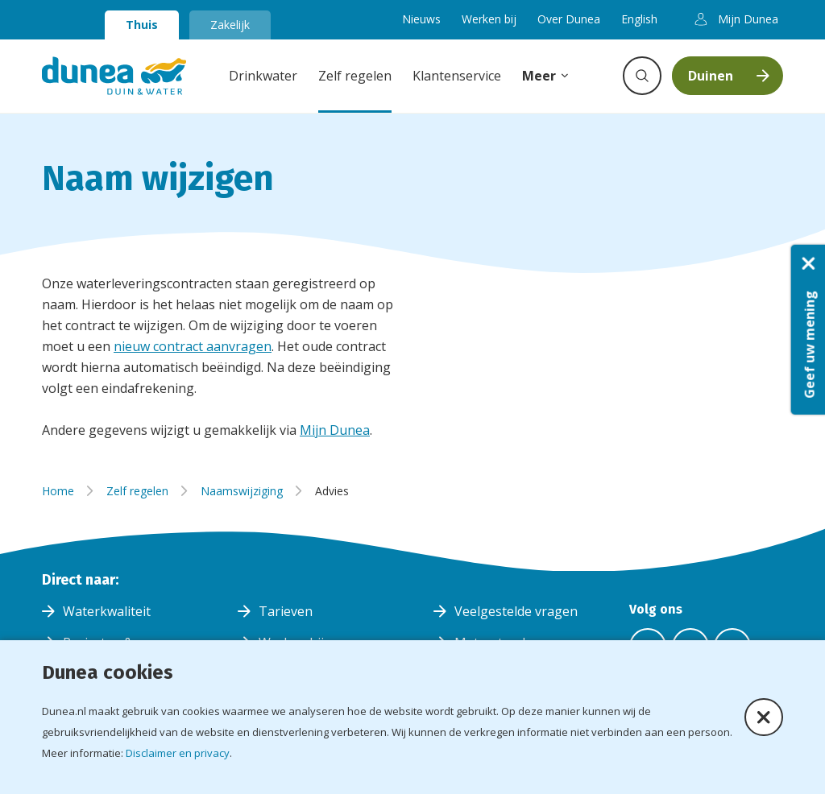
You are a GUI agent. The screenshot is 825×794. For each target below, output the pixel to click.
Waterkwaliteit (107, 611)
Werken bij (489, 19)
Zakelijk (230, 24)
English (639, 19)
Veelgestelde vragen (516, 611)
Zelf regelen (355, 76)
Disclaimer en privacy (178, 753)
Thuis (142, 24)
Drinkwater (263, 76)
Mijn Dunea (335, 430)
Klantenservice (456, 76)
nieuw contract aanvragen (193, 346)
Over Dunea (568, 19)
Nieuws (421, 19)
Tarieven (286, 611)
